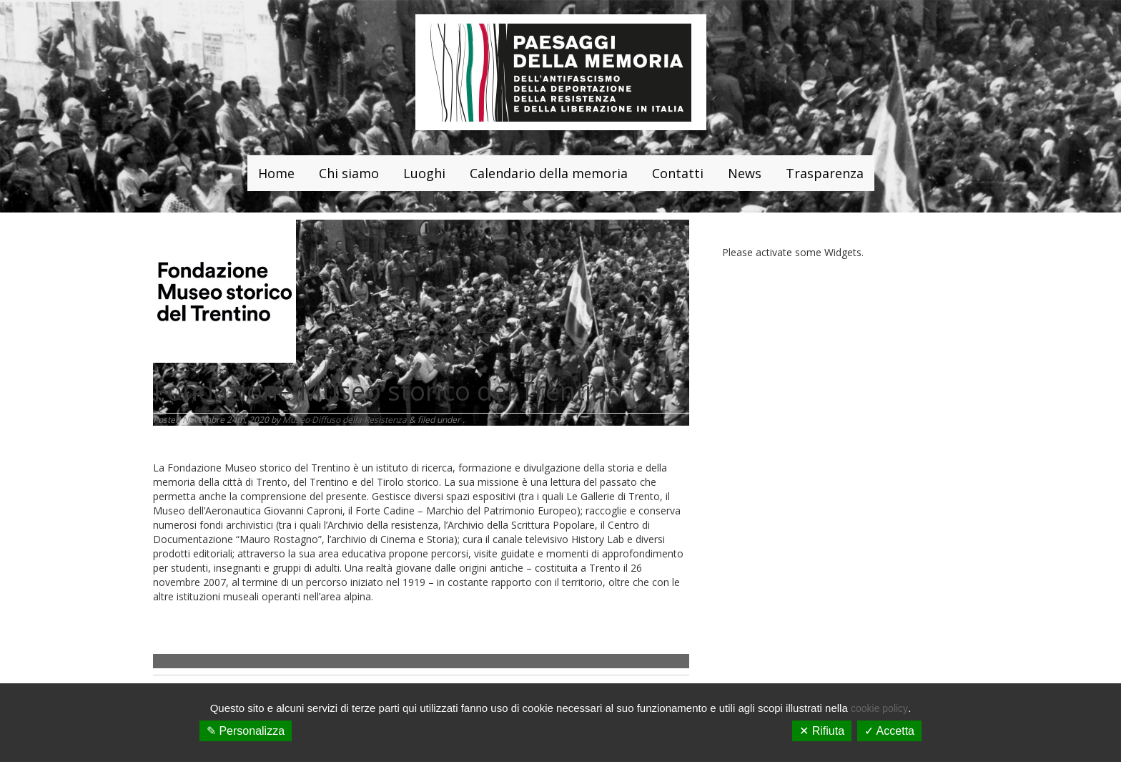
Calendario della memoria (549, 173)
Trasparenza (825, 173)
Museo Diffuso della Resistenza (344, 420)
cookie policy (879, 708)
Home (276, 173)
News (744, 173)
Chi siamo (349, 173)
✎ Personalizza (246, 731)
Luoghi (424, 173)
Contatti (677, 173)
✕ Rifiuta (821, 731)
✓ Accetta (889, 731)
